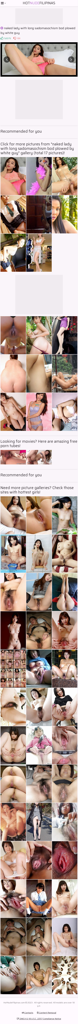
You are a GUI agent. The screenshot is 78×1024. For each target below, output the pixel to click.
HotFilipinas (39, 3)
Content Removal (46, 1012)
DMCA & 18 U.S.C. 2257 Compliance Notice (39, 1018)
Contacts (27, 1012)
